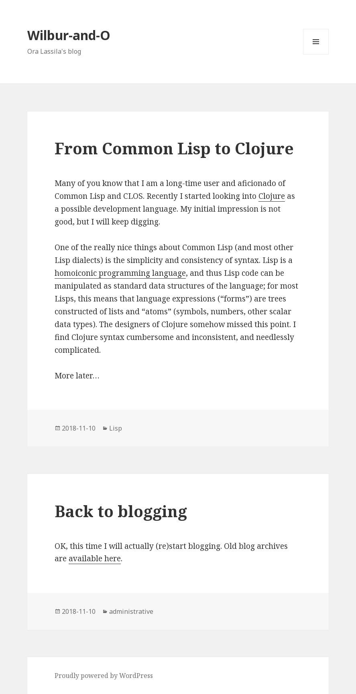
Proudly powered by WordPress (104, 675)
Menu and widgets (316, 54)
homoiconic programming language (120, 273)
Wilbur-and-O (68, 35)
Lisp (115, 428)
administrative (131, 611)
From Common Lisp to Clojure (174, 148)
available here (95, 558)
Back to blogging (121, 511)
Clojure (271, 196)
